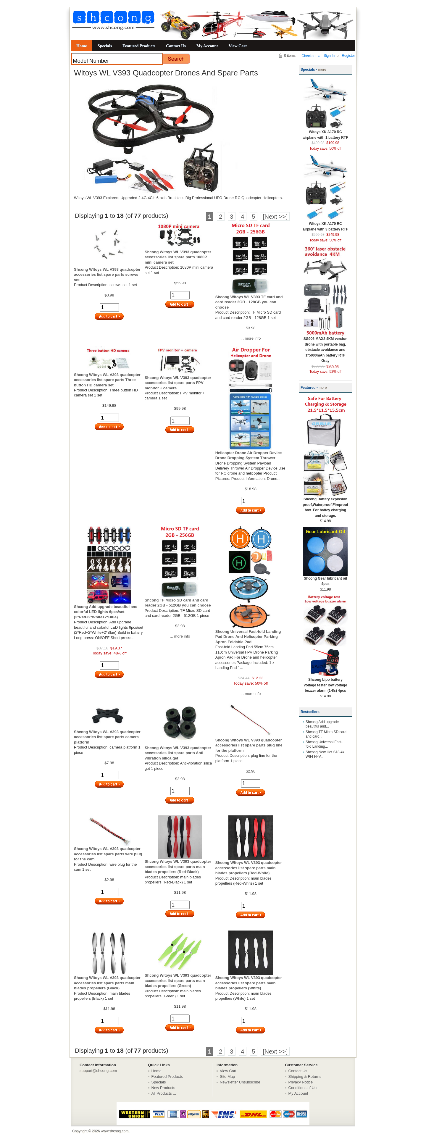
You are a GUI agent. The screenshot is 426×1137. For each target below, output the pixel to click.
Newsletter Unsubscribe (240, 1082)
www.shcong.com (114, 1131)
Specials (105, 45)
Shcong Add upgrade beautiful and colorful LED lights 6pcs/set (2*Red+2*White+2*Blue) (106, 611)
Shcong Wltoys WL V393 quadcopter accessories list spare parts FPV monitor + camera (178, 382)
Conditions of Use (303, 1088)
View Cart (238, 45)
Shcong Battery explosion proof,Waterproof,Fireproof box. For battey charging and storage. (325, 505)
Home (81, 45)
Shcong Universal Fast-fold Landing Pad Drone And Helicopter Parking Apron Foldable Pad (248, 636)
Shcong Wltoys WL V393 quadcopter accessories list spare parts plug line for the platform (249, 745)
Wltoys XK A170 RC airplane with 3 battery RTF (325, 224)
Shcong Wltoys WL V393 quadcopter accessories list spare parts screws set (107, 274)
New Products (163, 1088)
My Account (207, 45)
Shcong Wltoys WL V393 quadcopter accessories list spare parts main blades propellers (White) (248, 982)
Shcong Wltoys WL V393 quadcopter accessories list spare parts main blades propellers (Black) (107, 982)
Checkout (309, 56)
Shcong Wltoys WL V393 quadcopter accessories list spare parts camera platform (107, 737)
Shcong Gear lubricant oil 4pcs (325, 579)
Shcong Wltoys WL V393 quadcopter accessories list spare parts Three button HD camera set (107, 379)
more (322, 69)
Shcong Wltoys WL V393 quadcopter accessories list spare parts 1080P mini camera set (178, 257)
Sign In (329, 56)
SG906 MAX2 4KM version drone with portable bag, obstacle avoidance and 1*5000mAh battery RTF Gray (325, 348)
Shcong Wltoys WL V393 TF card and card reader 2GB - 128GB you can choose (249, 302)
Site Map (227, 1076)
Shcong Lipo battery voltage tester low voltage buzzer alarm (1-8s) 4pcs (325, 683)
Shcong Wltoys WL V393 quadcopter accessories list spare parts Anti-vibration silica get (178, 753)
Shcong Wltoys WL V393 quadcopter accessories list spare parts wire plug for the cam (108, 853)
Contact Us (176, 45)
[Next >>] (275, 216)
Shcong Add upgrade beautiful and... (322, 724)
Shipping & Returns (305, 1076)
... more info (251, 338)
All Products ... (163, 1093)
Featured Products (138, 45)
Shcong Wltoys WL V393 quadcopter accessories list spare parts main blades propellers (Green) (178, 980)
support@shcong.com (98, 1070)
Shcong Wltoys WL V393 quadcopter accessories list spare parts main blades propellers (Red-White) (248, 867)
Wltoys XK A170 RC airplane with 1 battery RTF (325, 133)
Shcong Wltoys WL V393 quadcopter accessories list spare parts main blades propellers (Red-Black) (178, 866)
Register (348, 56)
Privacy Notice (300, 1082)
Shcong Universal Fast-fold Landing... (324, 744)
